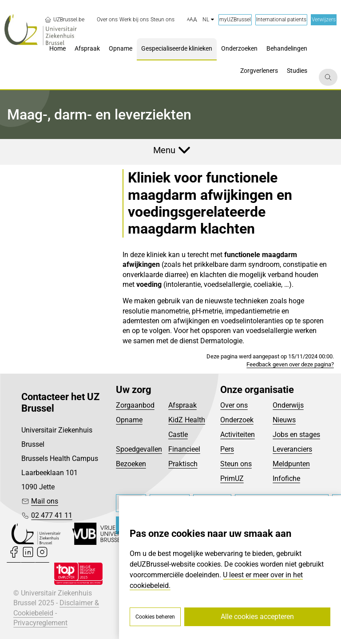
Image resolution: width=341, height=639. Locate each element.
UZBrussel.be (64, 19)
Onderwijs (288, 405)
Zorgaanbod (135, 405)
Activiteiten (237, 434)
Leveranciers (292, 449)
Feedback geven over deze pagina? (290, 364)
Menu (164, 150)
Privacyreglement (40, 623)
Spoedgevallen (139, 449)
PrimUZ (232, 478)
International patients (281, 19)
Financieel (184, 449)
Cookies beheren (155, 617)
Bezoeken (131, 464)
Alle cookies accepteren (257, 616)
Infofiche (286, 478)
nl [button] (208, 19)
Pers (227, 449)
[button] (192, 20)
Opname (129, 420)
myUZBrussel (235, 19)
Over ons (234, 405)
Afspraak (182, 405)
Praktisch (183, 464)
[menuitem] (107, 19)
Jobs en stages (296, 434)
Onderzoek (237, 420)
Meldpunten (291, 464)
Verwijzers (324, 19)
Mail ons (44, 501)
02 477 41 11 (51, 515)
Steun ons (236, 464)
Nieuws (284, 420)
